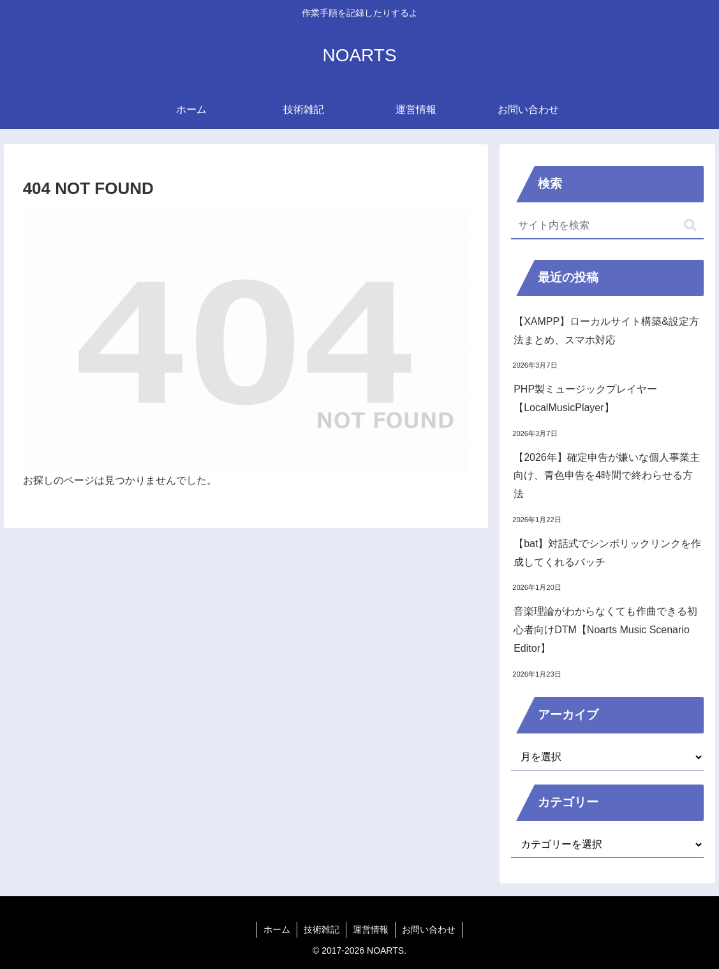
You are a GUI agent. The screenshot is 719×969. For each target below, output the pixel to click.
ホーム (276, 929)
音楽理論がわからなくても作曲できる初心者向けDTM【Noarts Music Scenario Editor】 (605, 630)
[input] (607, 226)
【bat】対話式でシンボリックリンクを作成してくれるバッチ (607, 552)
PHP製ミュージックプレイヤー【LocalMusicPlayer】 (585, 398)
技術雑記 (321, 929)
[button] (690, 225)
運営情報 (371, 929)
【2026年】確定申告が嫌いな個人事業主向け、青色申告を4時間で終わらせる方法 (607, 476)
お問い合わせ (429, 929)
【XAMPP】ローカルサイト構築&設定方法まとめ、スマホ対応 (606, 330)
